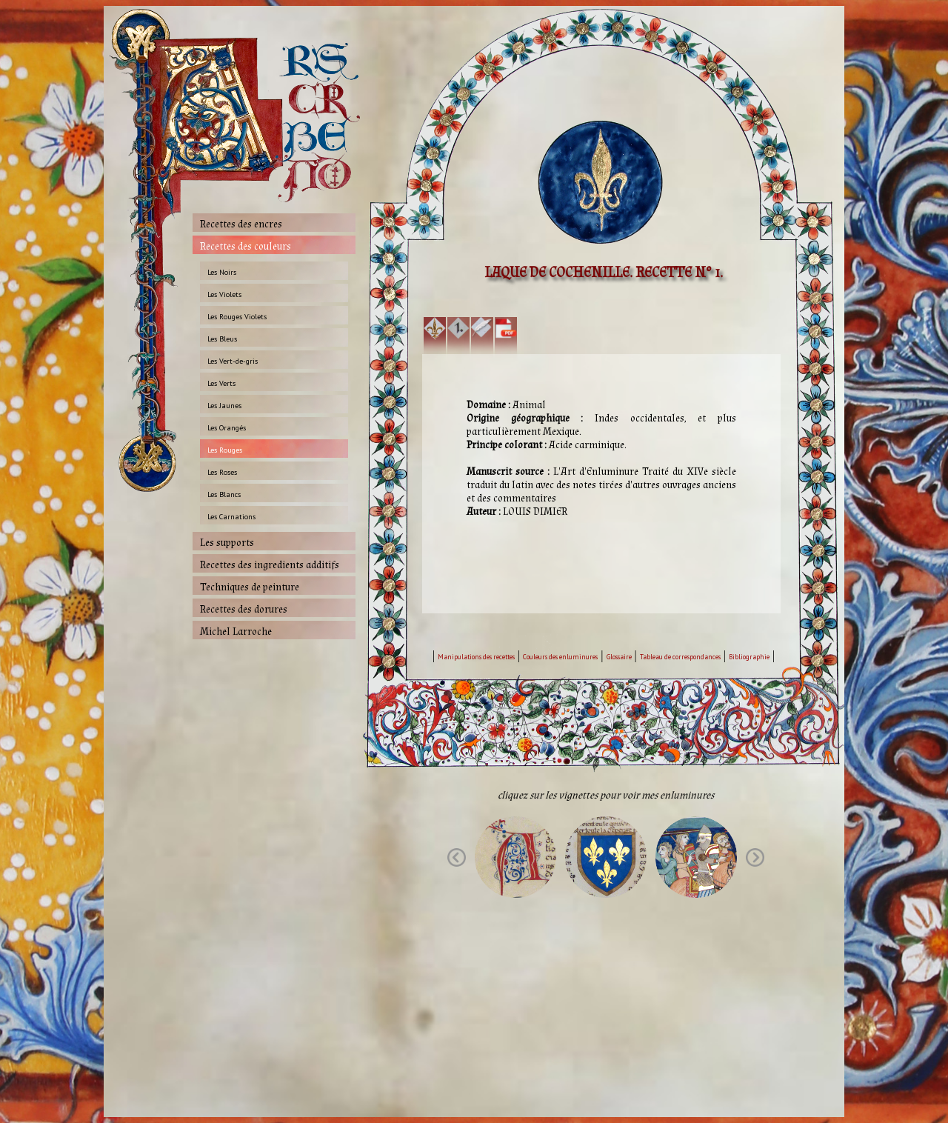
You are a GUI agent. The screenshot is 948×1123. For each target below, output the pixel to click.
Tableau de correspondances (680, 657)
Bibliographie (749, 657)
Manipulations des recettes (476, 657)
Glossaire (619, 657)
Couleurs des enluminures (560, 657)
